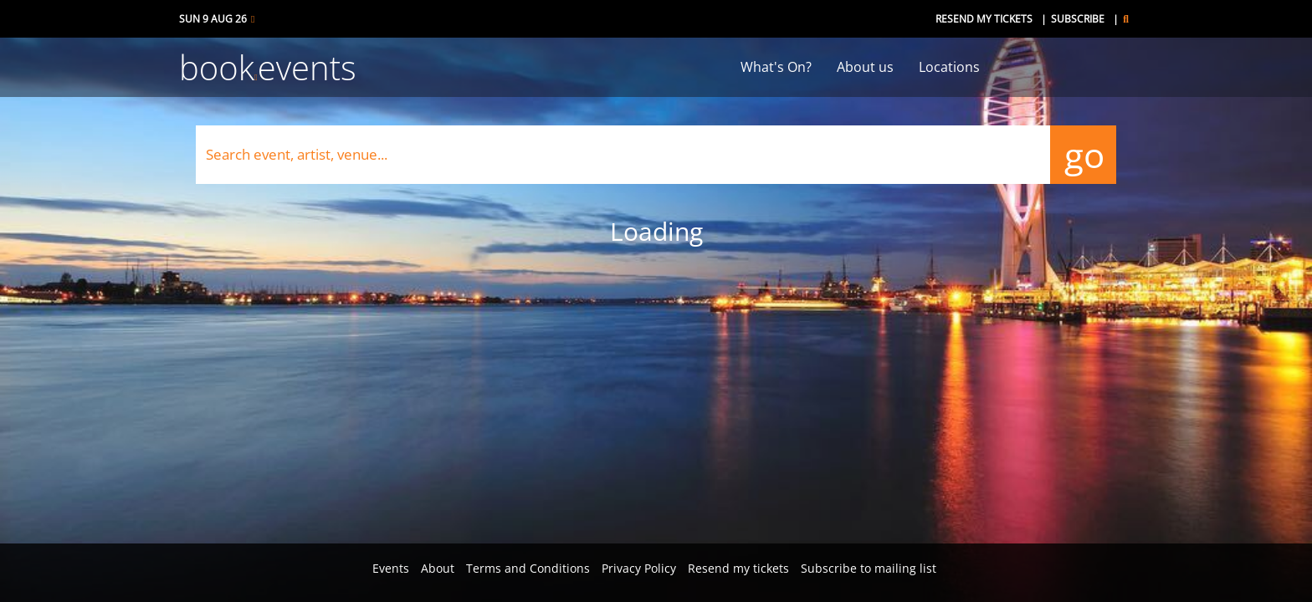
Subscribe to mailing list (868, 568)
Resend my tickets (984, 19)
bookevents (267, 67)
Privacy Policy (639, 568)
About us (865, 67)
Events (390, 568)
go (1083, 154)
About (437, 568)
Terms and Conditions (528, 568)
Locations (949, 67)
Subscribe (1077, 19)
